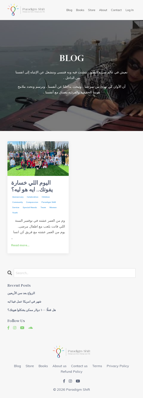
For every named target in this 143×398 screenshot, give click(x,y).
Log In (129, 10)
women (53, 207)
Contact (116, 10)
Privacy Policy (118, 366)
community (17, 202)
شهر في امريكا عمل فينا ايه (24, 302)
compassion (32, 202)
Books (80, 10)
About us (59, 366)
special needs (30, 207)
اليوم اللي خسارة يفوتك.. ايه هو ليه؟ (32, 186)
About (103, 10)
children (46, 197)
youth (15, 212)
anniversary (17, 197)
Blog (69, 10)
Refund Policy (71, 371)
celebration (32, 197)
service (15, 207)
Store (91, 10)
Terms (97, 366)
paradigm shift (49, 202)
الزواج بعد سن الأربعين (21, 293)
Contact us (79, 366)
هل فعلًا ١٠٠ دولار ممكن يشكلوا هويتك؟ (31, 310)
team (43, 207)
